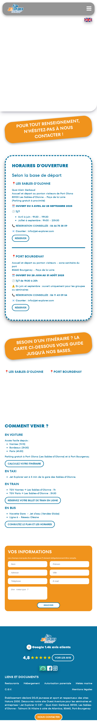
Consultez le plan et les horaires (30, 524)
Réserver (20, 238)
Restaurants (12, 685)
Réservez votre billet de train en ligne (33, 500)
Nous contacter (48, 717)
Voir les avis (63, 659)
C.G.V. (8, 691)
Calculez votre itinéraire (24, 463)
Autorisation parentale (57, 685)
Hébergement (32, 685)
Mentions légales (82, 691)
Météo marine (84, 685)
